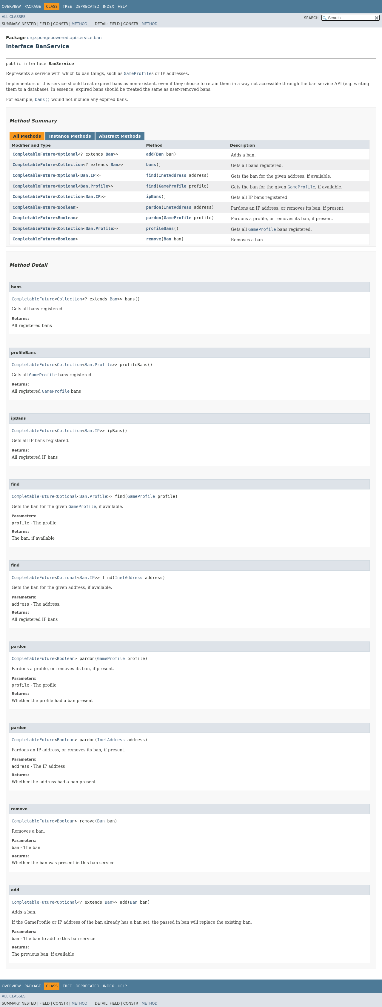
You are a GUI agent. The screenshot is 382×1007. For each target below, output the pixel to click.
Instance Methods (70, 136)
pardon (153, 207)
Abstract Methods (120, 136)
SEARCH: (312, 18)
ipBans (153, 196)
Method (79, 24)
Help (122, 6)
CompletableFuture (34, 154)
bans (151, 164)
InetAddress (173, 175)
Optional (68, 154)
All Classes (13, 17)
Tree (67, 6)
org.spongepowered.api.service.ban (64, 37)
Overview (11, 6)
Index (108, 6)
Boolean (67, 207)
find (151, 175)
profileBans (160, 228)
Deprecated (87, 6)
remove (153, 239)
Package (32, 6)
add (149, 154)
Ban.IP (88, 175)
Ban (109, 154)
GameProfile (173, 186)
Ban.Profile (94, 186)
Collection (70, 164)
